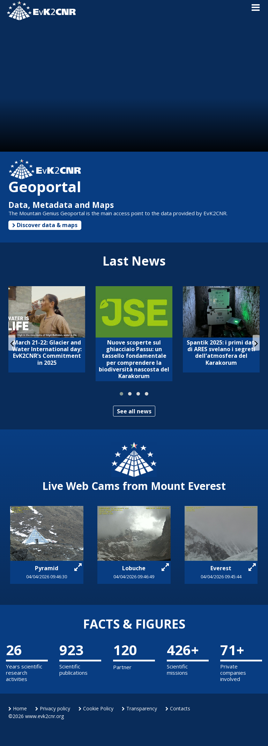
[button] (121, 393)
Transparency (139, 708)
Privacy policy (52, 708)
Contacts (177, 708)
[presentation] (11, 343)
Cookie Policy (96, 708)
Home (17, 708)
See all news (134, 411)
